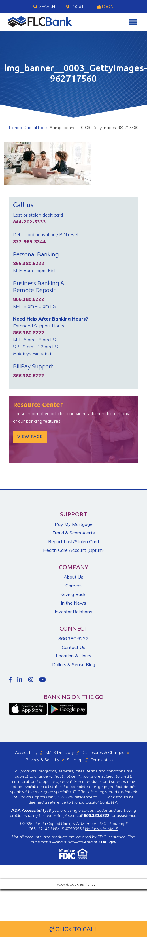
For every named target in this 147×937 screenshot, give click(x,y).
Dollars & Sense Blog (73, 664)
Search (44, 6)
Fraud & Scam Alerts (73, 533)
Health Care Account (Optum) (73, 550)
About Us (73, 577)
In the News (73, 603)
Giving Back (73, 594)
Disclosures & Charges (103, 752)
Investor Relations (73, 611)
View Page (30, 436)
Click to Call (74, 929)
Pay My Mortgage (74, 524)
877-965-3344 (29, 241)
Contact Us (73, 647)
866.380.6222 (73, 638)
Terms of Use (103, 759)
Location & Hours (73, 656)
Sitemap (75, 759)
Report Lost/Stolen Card (73, 541)
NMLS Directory (59, 752)
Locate (76, 6)
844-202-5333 (29, 222)
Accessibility (26, 752)
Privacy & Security (42, 759)
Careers (73, 585)
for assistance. (110, 815)
